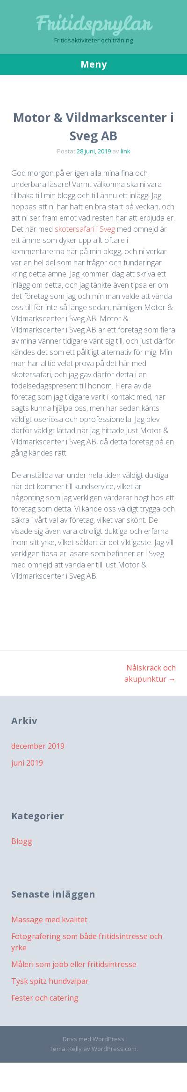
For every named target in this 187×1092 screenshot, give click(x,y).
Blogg (21, 841)
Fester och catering (45, 998)
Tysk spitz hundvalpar (50, 981)
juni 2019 (27, 763)
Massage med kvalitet (49, 919)
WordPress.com (114, 1048)
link (125, 151)
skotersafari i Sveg (85, 229)
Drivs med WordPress (93, 1039)
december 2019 (38, 746)
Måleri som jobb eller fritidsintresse (74, 964)
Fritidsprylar (93, 23)
